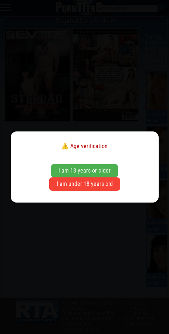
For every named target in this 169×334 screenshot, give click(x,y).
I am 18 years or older (84, 170)
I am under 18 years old (85, 183)
